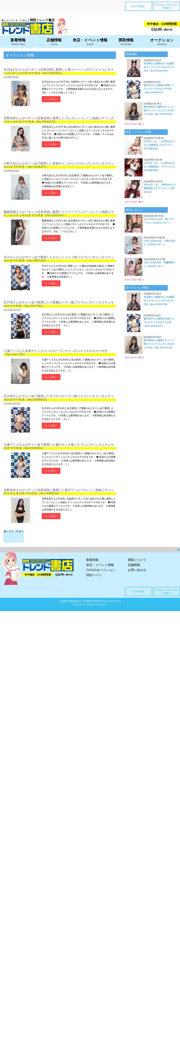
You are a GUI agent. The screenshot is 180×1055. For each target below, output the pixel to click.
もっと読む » (51, 99)
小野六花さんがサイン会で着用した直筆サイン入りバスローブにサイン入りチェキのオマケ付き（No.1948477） (59, 165)
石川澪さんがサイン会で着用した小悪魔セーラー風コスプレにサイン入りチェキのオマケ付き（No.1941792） (59, 304)
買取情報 (126, 40)
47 (17, 531)
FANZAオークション (100, 570)
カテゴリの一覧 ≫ (134, 123)
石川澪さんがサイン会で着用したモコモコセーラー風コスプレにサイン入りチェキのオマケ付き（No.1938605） (59, 397)
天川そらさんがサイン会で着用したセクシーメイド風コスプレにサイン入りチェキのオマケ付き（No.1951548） (59, 258)
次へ (21, 531)
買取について (137, 560)
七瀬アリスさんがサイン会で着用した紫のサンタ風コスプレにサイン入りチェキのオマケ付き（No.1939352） (59, 446)
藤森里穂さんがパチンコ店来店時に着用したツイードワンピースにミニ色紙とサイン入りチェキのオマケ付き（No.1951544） (59, 213)
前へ (6, 531)
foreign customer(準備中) (166, 6)
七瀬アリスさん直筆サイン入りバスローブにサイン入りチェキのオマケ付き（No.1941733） (56, 352)
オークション (162, 40)
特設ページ (94, 575)
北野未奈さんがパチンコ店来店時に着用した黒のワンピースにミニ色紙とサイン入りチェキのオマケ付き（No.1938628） (59, 491)
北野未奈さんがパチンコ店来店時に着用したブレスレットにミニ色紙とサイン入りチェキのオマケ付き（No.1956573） (59, 119)
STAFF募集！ (139, 6)
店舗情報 (54, 40)
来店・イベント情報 (90, 40)
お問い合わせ (162, 29)
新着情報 (18, 40)
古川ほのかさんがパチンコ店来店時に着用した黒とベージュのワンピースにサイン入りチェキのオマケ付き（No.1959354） (59, 71)
